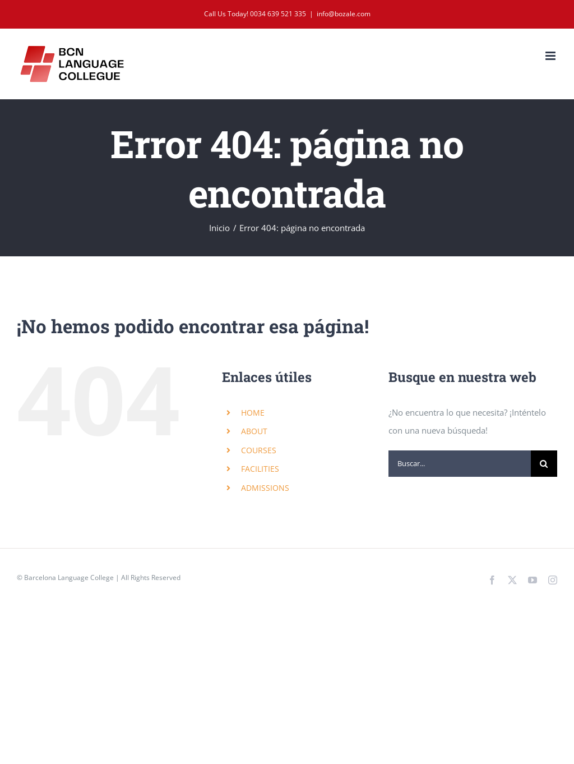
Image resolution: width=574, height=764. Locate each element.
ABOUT (254, 431)
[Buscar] (544, 463)
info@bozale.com (344, 14)
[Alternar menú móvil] (551, 56)
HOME (253, 412)
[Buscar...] (459, 463)
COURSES (258, 450)
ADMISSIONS (265, 487)
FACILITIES (260, 468)
